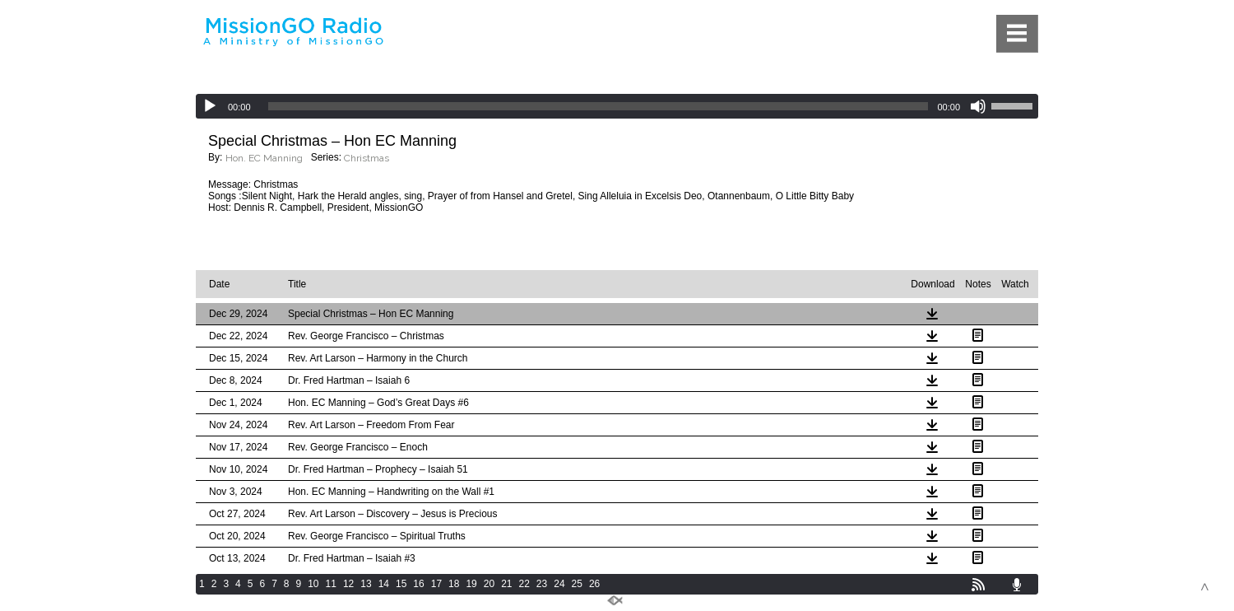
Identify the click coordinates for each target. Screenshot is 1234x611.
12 (348, 584)
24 (559, 584)
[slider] (598, 106)
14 (383, 584)
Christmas (366, 158)
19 (471, 584)
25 (577, 584)
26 (594, 584)
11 (331, 584)
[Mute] (978, 106)
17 (436, 584)
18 (453, 584)
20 (489, 584)
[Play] (210, 106)
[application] (617, 106)
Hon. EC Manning (264, 158)
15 (401, 584)
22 (524, 584)
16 (418, 584)
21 (506, 584)
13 (365, 584)
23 (541, 584)
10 (313, 584)
